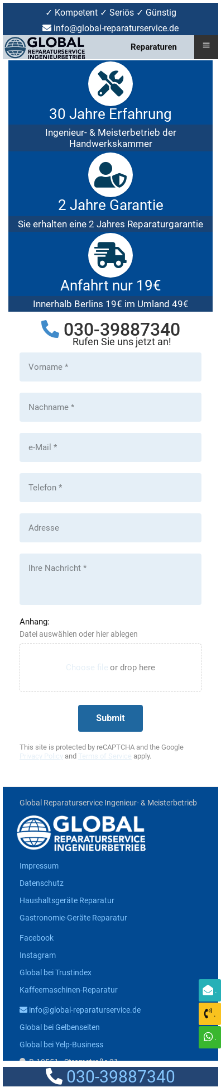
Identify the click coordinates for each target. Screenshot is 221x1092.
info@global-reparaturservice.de (80, 1009)
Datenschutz (42, 883)
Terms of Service (105, 756)
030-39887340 (122, 329)
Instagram (38, 955)
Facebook (37, 937)
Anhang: (35, 622)
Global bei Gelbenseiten (60, 1027)
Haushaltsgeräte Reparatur (67, 900)
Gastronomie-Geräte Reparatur (73, 917)
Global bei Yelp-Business (61, 1044)
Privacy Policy (41, 756)
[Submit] (110, 718)
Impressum (39, 865)
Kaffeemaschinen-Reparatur (69, 989)
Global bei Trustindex (56, 972)
